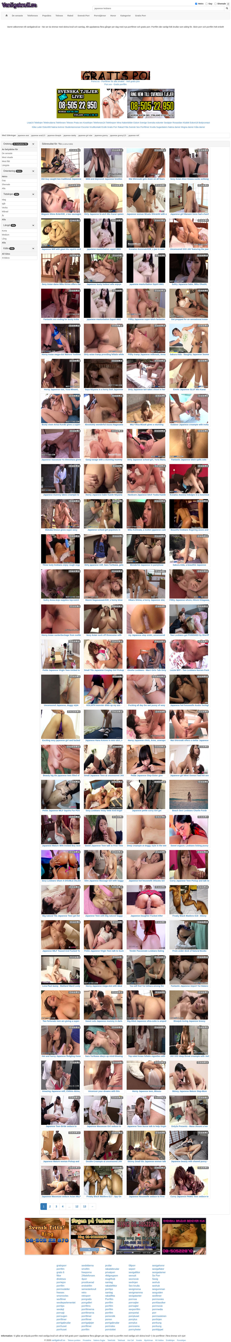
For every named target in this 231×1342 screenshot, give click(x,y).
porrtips (109, 1289)
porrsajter (134, 1302)
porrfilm (60, 1269)
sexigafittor (134, 1272)
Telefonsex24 (99, 122)
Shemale (221, 4)
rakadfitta (110, 1296)
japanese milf (133, 135)
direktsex (61, 1279)
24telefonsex (88, 1275)
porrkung (156, 1323)
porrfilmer (87, 1316)
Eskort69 (47, 127)
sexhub (156, 1282)
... (69, 1206)
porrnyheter (135, 1329)
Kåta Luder (37, 127)
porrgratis (87, 1299)
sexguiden (157, 1292)
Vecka (5, 207)
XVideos (6, 258)
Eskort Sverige (140, 122)
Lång (4, 238)
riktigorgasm (111, 1275)
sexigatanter (135, 1296)
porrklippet (157, 1329)
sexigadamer (159, 1272)
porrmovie (157, 1306)
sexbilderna (88, 1265)
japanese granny (101, 135)
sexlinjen (133, 1282)
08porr (132, 1265)
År (3, 215)
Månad (5, 211)
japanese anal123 (38, 135)
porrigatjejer (88, 1323)
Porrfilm (109, 1299)
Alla (3, 188)
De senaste (7, 153)
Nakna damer (174, 127)
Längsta (5, 165)
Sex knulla (134, 1286)
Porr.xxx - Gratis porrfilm (115, 84)
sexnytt (132, 1275)
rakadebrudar (112, 1269)
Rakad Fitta (123, 127)
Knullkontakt (95, 127)
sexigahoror (158, 1265)
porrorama (134, 1326)
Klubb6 (186, 122)
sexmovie (134, 1279)
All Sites (6, 254)
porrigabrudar (64, 1323)
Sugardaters (161, 127)
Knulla (153, 127)
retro (84, 1292)
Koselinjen (88, 122)
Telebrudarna (49, 122)
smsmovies (62, 1296)
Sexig (155, 1279)
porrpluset (134, 1316)
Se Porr (156, 1275)
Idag (4, 199)
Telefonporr (111, 122)
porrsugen (62, 1316)
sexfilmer (157, 1296)
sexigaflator (158, 1269)
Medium (5, 235)
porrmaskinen (159, 1316)
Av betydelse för (10, 149)
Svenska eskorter (155, 122)
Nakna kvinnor (58, 127)
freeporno (87, 1272)
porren (108, 1319)
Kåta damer (199, 127)
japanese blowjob (54, 135)
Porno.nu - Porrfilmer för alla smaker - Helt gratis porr (115, 81)
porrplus (133, 1319)
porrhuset (62, 1326)
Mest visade (7, 157)
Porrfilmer (144, 127)
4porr (84, 1279)
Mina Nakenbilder (125, 122)
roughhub (110, 1279)
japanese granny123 (118, 135)
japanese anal (23, 135)
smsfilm (85, 1269)
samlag (109, 1282)
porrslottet (110, 1329)
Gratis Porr (112, 127)
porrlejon (61, 1282)
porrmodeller (63, 1289)
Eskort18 (194, 122)
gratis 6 (60, 1272)
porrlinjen (157, 1319)
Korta (4, 231)
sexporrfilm (134, 1309)
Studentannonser (73, 127)
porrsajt (60, 1312)
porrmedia (157, 1309)
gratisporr (62, 1265)
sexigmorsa (135, 1289)
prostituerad (88, 1282)
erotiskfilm (87, 1286)
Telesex (69, 122)
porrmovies (158, 1299)
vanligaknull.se (58, 1340)
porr (154, 1312)
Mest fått (6, 161)
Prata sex (78, 122)
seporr (132, 1269)
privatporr (110, 1272)
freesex (60, 1292)
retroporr (86, 1296)
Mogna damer (187, 127)
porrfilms (86, 1306)
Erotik (104, 127)
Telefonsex (61, 122)
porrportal (134, 1312)
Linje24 (30, 122)
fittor (59, 1275)
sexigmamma (136, 1292)
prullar (108, 1265)
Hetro (201, 4)
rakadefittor (111, 1286)
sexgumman (158, 1289)
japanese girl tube (85, 135)
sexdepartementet (66, 1302)
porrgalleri (87, 1302)
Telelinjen (38, 122)
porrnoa (133, 1299)
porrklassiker (159, 1302)
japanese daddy (70, 135)
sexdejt (60, 1309)
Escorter (85, 127)
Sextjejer (168, 122)
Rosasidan (177, 122)
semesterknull (89, 1289)
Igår (3, 203)
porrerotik (110, 1316)
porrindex (110, 1326)
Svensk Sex (134, 127)
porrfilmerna (88, 1309)
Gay (210, 4)
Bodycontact (204, 122)
